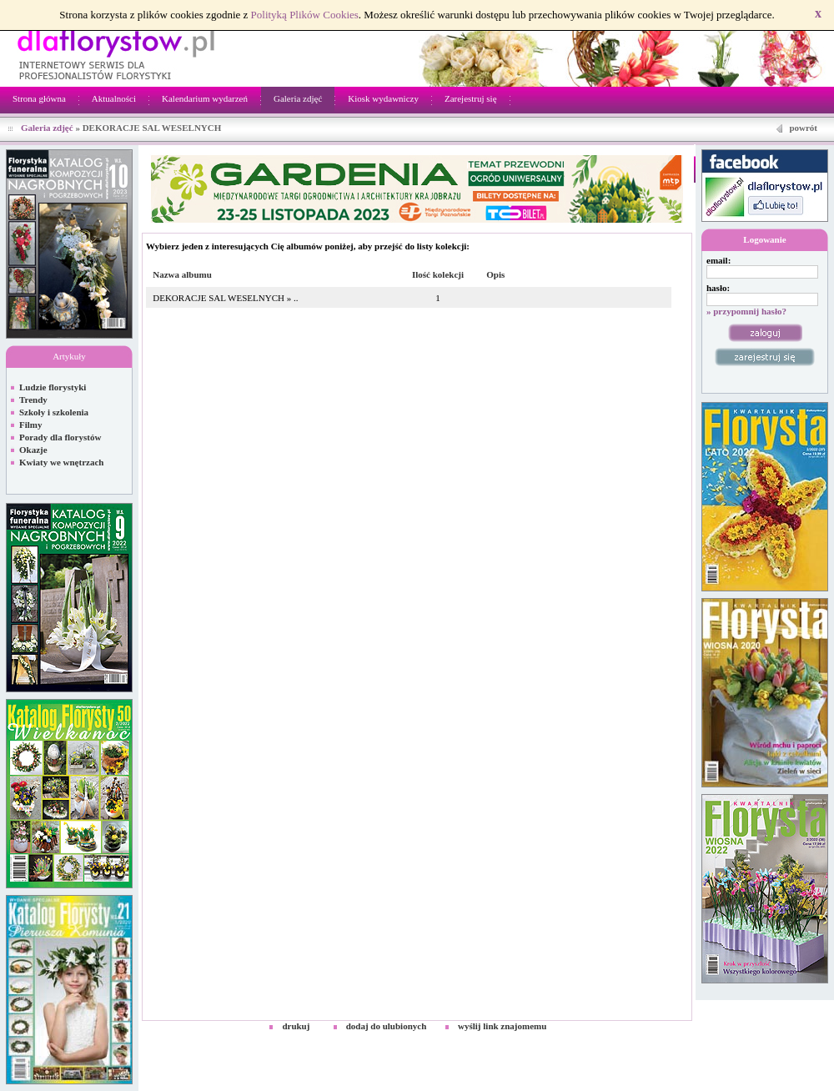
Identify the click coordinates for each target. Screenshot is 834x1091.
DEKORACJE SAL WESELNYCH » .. (225, 298)
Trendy (33, 400)
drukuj (295, 1026)
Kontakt (811, 1040)
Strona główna (39, 98)
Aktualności (114, 98)
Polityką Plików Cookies (305, 14)
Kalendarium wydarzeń (205, 98)
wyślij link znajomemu (502, 1026)
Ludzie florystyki (52, 387)
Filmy (31, 425)
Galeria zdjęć (298, 98)
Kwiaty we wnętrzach (61, 462)
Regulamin (765, 1040)
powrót (803, 128)
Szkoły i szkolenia (53, 412)
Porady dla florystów (60, 437)
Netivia (352, 1040)
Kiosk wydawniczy (383, 98)
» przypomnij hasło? (746, 311)
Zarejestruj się (471, 98)
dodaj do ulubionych (386, 1026)
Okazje (33, 450)
